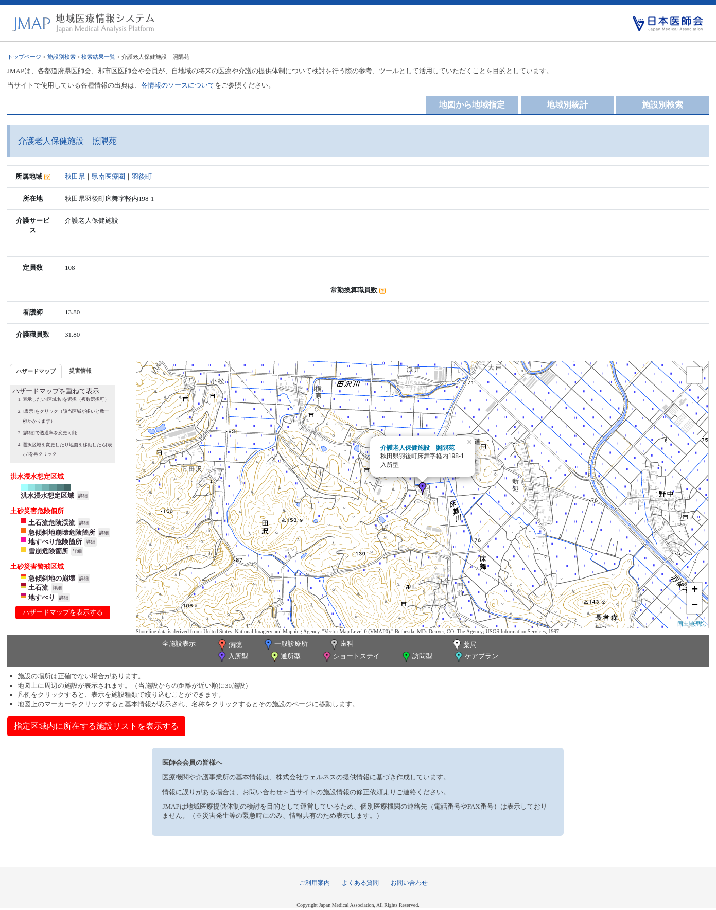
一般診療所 (285, 644)
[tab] (36, 371)
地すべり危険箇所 (55, 542)
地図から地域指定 (472, 104)
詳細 (83, 495)
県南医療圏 (108, 176)
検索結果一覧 (98, 57)
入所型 (232, 657)
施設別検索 (61, 57)
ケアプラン (475, 657)
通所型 (285, 657)
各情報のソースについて (178, 85)
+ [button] (694, 590)
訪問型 (416, 657)
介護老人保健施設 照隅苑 (417, 447)
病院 (229, 645)
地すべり (41, 597)
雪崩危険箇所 (48, 551)
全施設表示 (179, 643)
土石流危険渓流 (51, 523)
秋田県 (75, 176)
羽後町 (142, 176)
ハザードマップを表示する (63, 612)
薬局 (464, 645)
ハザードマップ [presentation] (36, 371)
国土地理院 (691, 624)
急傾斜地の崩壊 (51, 578)
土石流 (38, 587)
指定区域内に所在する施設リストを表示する (96, 726)
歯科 (341, 644)
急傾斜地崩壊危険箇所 (61, 532)
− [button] (694, 606)
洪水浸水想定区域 (47, 495)
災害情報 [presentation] (80, 370)
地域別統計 (567, 104)
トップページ (24, 57)
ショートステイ (350, 657)
